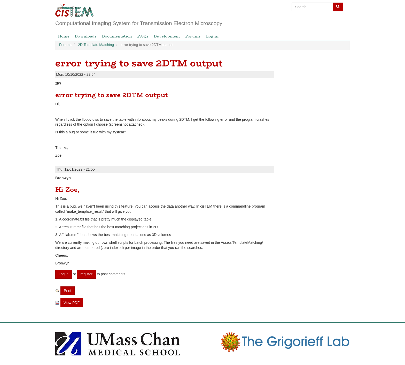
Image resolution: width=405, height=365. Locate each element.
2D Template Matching (96, 45)
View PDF (72, 303)
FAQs (143, 36)
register (86, 274)
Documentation (117, 36)
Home (63, 36)
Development (167, 36)
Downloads (86, 36)
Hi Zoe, (67, 189)
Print (67, 290)
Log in (212, 36)
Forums (193, 36)
